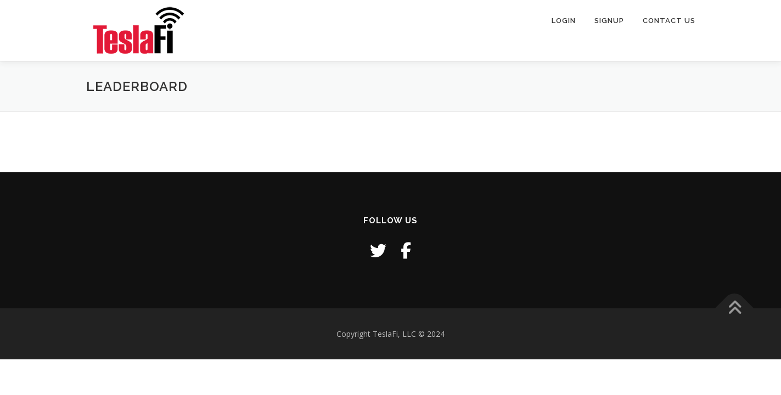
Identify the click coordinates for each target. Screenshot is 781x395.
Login (564, 20)
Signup (609, 20)
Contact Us (669, 20)
